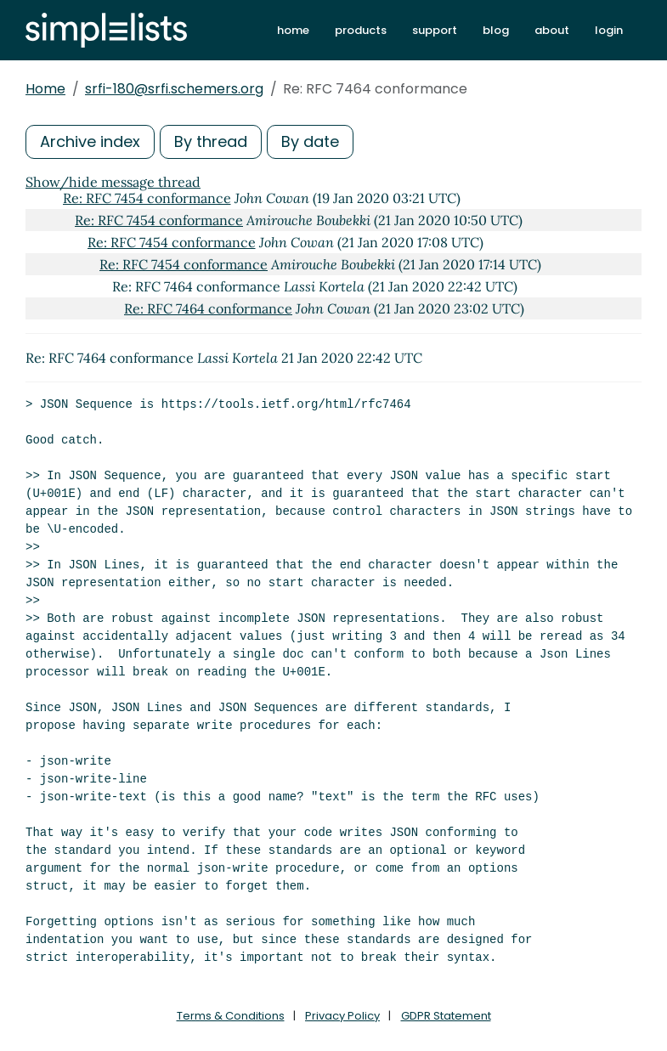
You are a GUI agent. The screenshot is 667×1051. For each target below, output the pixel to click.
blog (496, 30)
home (293, 30)
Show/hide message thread (113, 181)
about (551, 30)
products (361, 30)
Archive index (90, 141)
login (609, 30)
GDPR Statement (446, 1016)
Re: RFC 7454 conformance (147, 197)
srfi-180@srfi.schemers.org (174, 89)
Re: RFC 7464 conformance (208, 308)
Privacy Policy (342, 1016)
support (434, 30)
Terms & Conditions (231, 1016)
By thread (210, 141)
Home (45, 89)
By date (310, 141)
